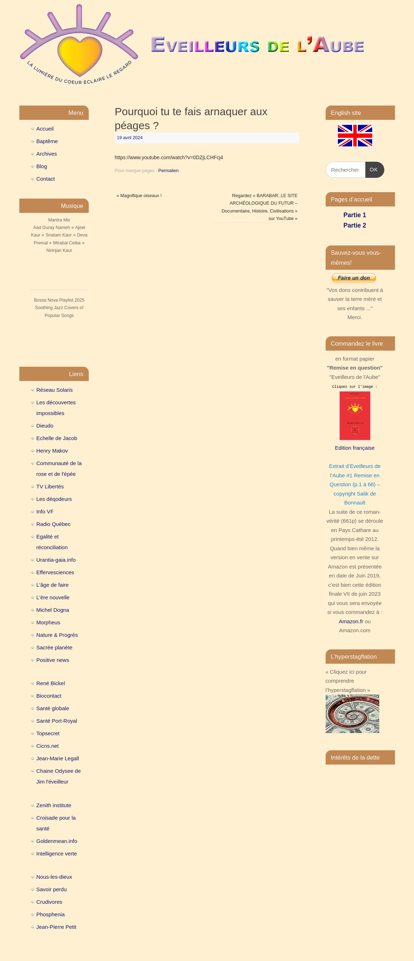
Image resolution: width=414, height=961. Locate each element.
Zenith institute (54, 805)
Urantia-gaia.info (56, 560)
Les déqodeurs (54, 499)
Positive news (52, 660)
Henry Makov (52, 451)
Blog (41, 166)
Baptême (47, 141)
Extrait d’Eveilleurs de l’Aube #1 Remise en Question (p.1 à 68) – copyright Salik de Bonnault (354, 484)
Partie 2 (355, 225)
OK (371, 168)
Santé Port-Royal (56, 721)
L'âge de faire (52, 585)
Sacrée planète (54, 647)
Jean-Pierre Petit (56, 927)
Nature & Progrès (57, 635)
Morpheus (48, 622)
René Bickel (50, 683)
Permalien (168, 170)
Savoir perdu (51, 889)
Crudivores (49, 902)
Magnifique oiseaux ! (139, 195)
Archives (46, 154)
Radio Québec (53, 524)
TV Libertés (50, 486)
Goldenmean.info (56, 841)
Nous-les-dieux (54, 877)
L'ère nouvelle (53, 597)
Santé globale (52, 708)
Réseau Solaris (54, 390)
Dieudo (45, 426)
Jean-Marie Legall (57, 758)
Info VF (45, 511)
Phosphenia (50, 914)
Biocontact (49, 696)
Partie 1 (355, 215)
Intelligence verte (56, 853)
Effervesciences (55, 572)
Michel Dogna (52, 610)
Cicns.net (47, 746)
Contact (45, 179)
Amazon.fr (351, 621)
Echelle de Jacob (56, 438)
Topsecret (48, 733)
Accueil (45, 129)
